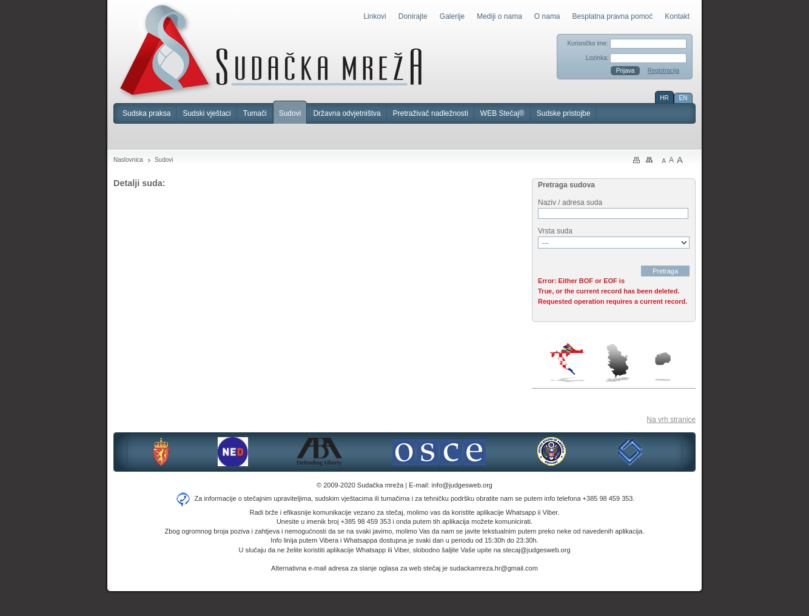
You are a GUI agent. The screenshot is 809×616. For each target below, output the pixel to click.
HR (664, 98)
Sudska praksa (146, 113)
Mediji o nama (499, 16)
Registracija (663, 70)
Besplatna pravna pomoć (612, 16)
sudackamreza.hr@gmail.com (493, 568)
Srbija (617, 362)
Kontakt (677, 16)
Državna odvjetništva (346, 113)
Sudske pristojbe (564, 113)
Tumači (255, 113)
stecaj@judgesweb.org (536, 550)
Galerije (452, 16)
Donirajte (413, 16)
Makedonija (663, 366)
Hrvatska (568, 362)
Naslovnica (128, 159)
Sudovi (290, 113)
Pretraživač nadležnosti (430, 113)
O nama (547, 16)
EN (683, 98)
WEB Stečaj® (502, 113)
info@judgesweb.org (462, 485)
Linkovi (374, 16)
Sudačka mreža (270, 51)
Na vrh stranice (671, 419)
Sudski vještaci (206, 113)
